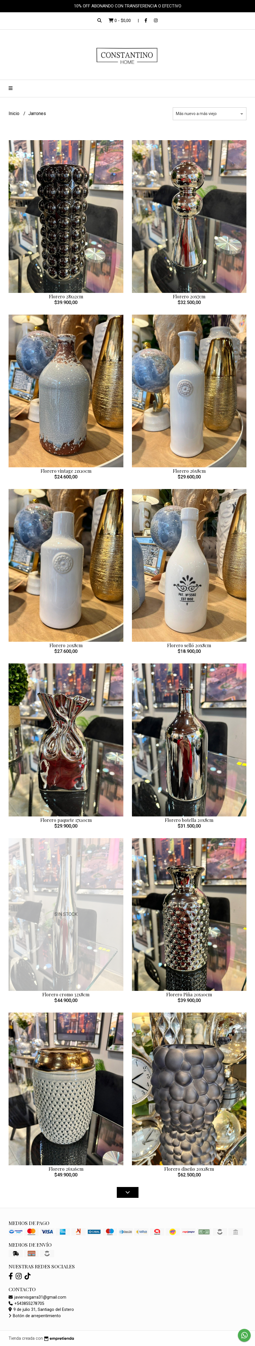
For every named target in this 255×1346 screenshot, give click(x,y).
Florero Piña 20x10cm (189, 994)
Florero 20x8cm (66, 645)
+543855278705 (26, 1303)
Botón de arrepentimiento (35, 1315)
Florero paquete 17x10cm (66, 820)
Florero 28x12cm (66, 296)
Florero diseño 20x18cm (189, 1169)
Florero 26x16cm (66, 1169)
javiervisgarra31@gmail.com (37, 1297)
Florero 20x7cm (189, 296)
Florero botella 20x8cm (189, 820)
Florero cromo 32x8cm (65, 994)
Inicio (15, 113)
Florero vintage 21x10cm (66, 471)
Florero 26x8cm (189, 471)
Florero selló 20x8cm (189, 645)
